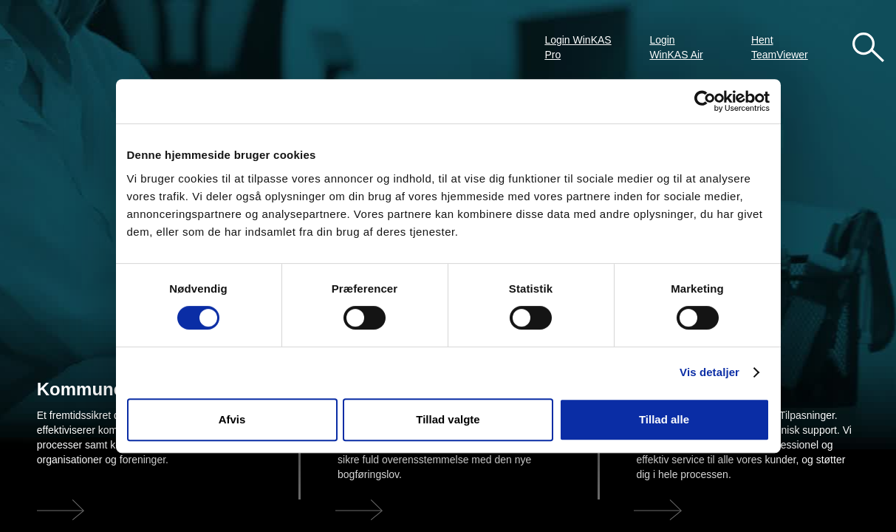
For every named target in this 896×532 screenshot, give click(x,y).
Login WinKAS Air (675, 47)
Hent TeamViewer (779, 47)
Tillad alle (664, 419)
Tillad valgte (447, 419)
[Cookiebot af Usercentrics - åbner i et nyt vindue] (705, 101)
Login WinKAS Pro (577, 47)
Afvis (232, 419)
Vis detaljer (709, 372)
